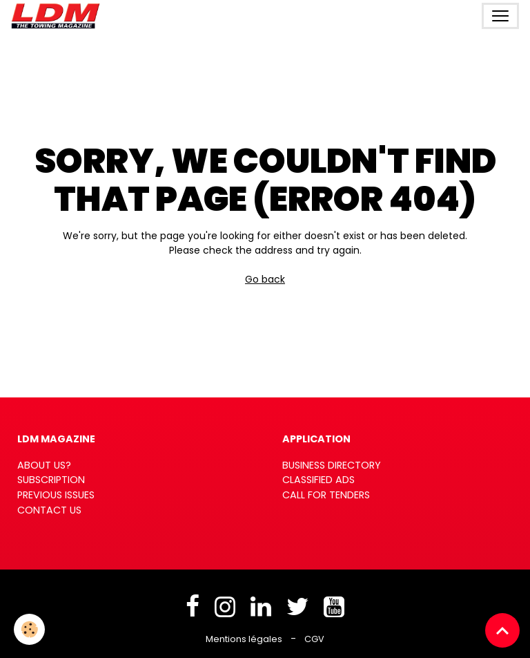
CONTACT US (49, 510)
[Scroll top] (502, 630)
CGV (314, 639)
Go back (265, 279)
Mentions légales (244, 639)
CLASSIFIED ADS (318, 480)
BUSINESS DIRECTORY (331, 465)
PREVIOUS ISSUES (56, 495)
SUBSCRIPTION (51, 480)
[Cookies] (29, 629)
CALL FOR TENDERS (326, 495)
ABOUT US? (44, 465)
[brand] (58, 16)
